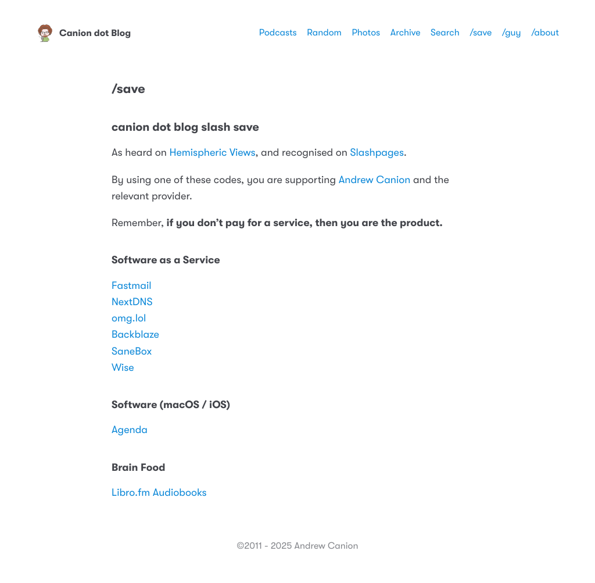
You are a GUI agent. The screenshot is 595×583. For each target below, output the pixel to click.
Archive (405, 32)
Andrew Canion (375, 180)
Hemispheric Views (212, 153)
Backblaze (135, 335)
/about (545, 32)
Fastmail (132, 286)
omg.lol (129, 318)
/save (480, 32)
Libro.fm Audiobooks (159, 493)
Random (324, 32)
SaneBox (132, 351)
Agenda (130, 430)
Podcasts (278, 32)
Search (445, 32)
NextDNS (132, 302)
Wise (123, 368)
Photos (366, 32)
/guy (511, 32)
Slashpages (377, 153)
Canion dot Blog (83, 33)
